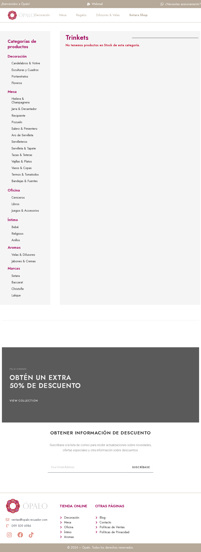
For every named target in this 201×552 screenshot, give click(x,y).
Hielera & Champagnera (21, 101)
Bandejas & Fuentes (25, 181)
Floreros (17, 83)
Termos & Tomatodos (25, 174)
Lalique (16, 295)
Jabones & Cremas (24, 261)
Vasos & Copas (22, 168)
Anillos (16, 240)
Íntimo (13, 219)
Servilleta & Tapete (24, 148)
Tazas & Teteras (22, 155)
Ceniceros (18, 197)
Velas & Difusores (23, 254)
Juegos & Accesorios (25, 210)
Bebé (15, 227)
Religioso (17, 233)
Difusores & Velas (108, 15)
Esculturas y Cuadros (25, 70)
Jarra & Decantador (24, 109)
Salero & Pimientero (24, 128)
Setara (16, 276)
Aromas (14, 247)
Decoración (42, 15)
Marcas (14, 268)
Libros (15, 204)
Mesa (62, 15)
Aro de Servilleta (22, 135)
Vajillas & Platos (22, 161)
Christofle (18, 289)
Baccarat (17, 282)
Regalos (81, 15)
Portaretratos (20, 76)
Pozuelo (17, 122)
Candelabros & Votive (26, 63)
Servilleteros (19, 141)
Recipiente (18, 115)
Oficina (14, 190)
